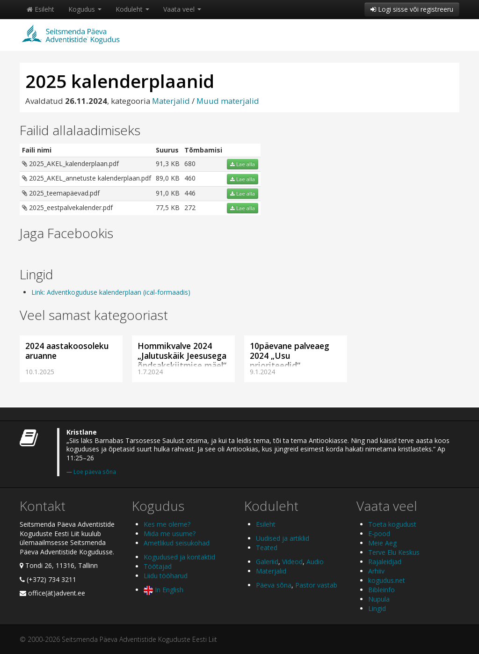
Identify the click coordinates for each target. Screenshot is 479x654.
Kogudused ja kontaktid (179, 556)
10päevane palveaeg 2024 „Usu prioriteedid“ (289, 355)
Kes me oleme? (167, 524)
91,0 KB (168, 193)
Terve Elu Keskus (394, 552)
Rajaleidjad (384, 561)
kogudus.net (386, 580)
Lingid (377, 608)
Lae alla (242, 164)
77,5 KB (168, 207)
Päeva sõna (273, 585)
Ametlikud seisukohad (177, 542)
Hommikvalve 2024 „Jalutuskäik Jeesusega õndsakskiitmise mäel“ (182, 355)
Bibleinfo (381, 589)
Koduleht (132, 9)
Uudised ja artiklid (282, 538)
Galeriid (267, 561)
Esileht (40, 9)
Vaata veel (182, 9)
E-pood (379, 533)
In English (163, 589)
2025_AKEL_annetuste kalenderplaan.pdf (86, 178)
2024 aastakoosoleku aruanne (67, 350)
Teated (266, 547)
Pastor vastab (316, 585)
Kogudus (85, 9)
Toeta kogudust (392, 524)
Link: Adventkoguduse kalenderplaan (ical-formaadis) (110, 292)
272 (190, 207)
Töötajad (158, 566)
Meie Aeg (382, 542)
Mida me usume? (170, 533)
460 (190, 178)
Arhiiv (376, 571)
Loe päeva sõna (94, 471)
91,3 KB (168, 163)
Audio (315, 561)
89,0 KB (168, 178)
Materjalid (171, 100)
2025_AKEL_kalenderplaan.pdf (70, 163)
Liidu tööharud (166, 575)
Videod (292, 561)
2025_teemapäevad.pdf (61, 193)
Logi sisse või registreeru (411, 9)
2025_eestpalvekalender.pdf (67, 207)
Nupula (379, 599)
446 (190, 193)
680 (190, 163)
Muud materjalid (227, 100)
